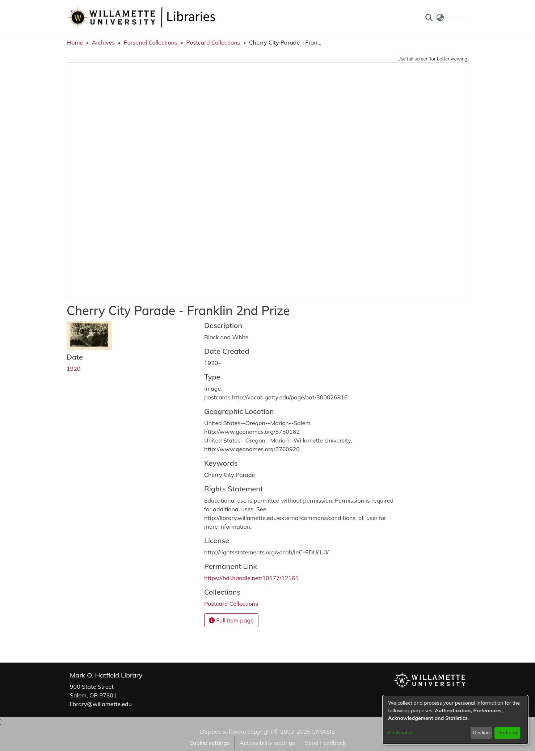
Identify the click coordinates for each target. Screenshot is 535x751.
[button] (428, 17)
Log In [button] (456, 17)
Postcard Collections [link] (213, 42)
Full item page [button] (231, 620)
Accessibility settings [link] (267, 742)
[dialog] (455, 720)
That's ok (507, 732)
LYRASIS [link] (323, 731)
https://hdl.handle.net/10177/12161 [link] (251, 578)
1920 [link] (73, 368)
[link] (231, 603)
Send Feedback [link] (325, 742)
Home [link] (75, 42)
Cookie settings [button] (209, 742)
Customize (400, 732)
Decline (481, 732)
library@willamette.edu (101, 704)
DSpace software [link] (223, 731)
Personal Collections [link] (150, 42)
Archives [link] (103, 42)
